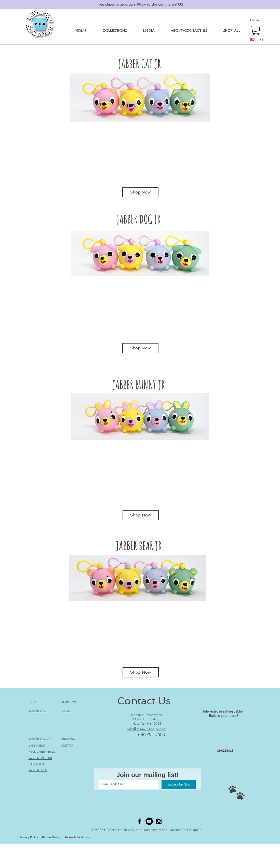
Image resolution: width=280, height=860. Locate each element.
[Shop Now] (140, 192)
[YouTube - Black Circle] (149, 821)
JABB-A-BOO (37, 746)
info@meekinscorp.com (146, 729)
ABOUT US (68, 739)
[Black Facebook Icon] (139, 821)
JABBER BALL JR (39, 739)
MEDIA (65, 711)
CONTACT (67, 746)
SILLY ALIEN (36, 764)
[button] (115, 30)
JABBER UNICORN (40, 758)
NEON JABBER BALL (42, 752)
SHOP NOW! (69, 702)
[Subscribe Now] (179, 784)
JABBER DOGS (38, 770)
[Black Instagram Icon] (159, 821)
